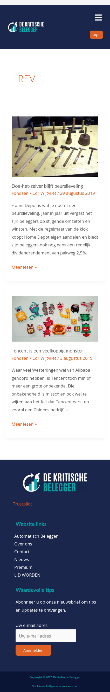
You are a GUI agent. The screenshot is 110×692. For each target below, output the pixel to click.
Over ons (23, 543)
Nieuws (21, 559)
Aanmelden (33, 650)
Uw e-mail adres (31, 625)
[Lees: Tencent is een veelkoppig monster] (55, 318)
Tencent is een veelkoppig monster (47, 351)
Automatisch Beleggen (36, 536)
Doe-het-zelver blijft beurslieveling (47, 186)
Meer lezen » (24, 266)
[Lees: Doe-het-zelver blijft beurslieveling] (55, 146)
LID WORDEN (27, 575)
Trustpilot (22, 504)
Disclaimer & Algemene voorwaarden (55, 686)
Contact (22, 551)
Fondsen (20, 193)
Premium (23, 567)
